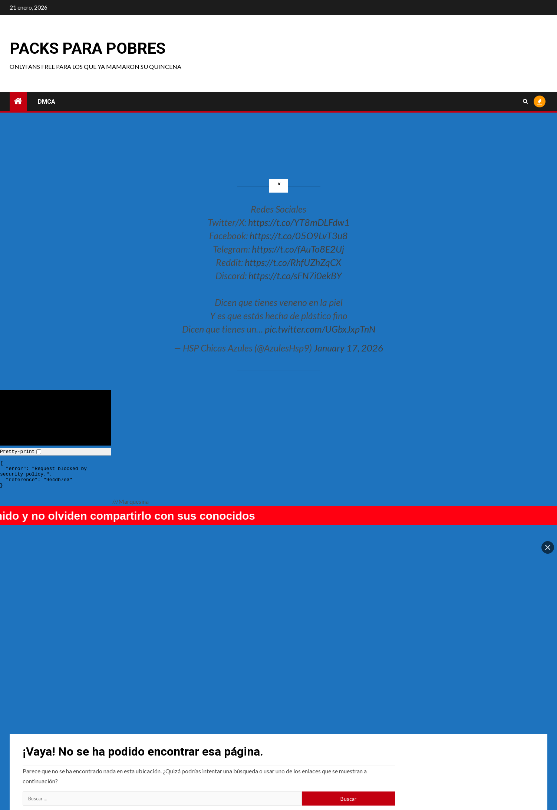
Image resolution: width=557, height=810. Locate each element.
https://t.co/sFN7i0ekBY (295, 275)
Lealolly (432, 753)
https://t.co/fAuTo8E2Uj (298, 248)
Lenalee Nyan (305, 753)
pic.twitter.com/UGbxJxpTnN (320, 328)
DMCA (46, 101)
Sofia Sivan (37, 753)
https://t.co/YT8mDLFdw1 (299, 222)
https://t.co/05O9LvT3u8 (299, 235)
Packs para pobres (87, 48)
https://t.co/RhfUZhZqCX (293, 262)
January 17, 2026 (348, 347)
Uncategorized (175, 753)
